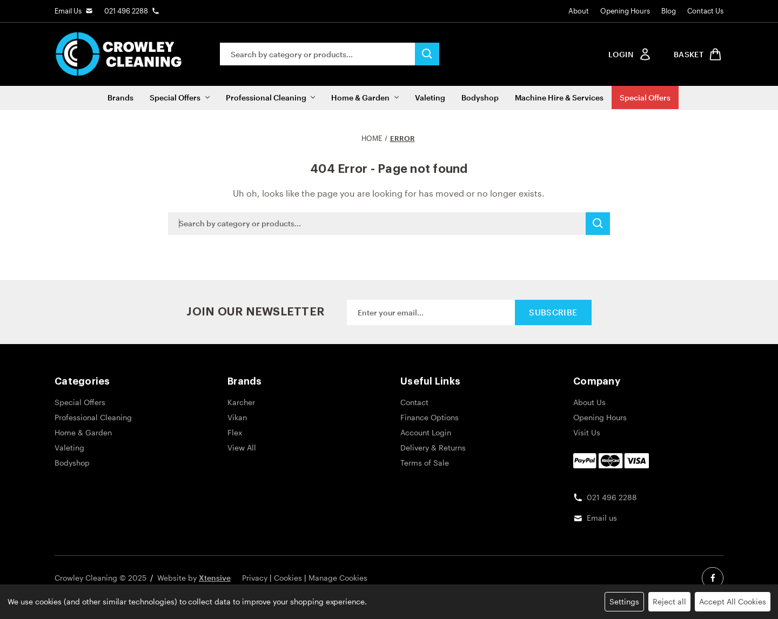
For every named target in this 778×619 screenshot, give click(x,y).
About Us (589, 402)
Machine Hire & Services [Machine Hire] (559, 97)
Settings (624, 601)
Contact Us (705, 10)
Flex (234, 432)
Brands (120, 97)
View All (241, 447)
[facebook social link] (712, 578)
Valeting (430, 97)
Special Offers (179, 97)
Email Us (68, 10)
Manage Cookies (337, 577)
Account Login (425, 432)
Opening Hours (625, 10)
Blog (668, 10)
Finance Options (429, 417)
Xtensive (215, 577)
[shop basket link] (695, 54)
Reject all (669, 601)
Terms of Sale (424, 462)
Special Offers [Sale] (645, 97)
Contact (414, 402)
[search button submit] (427, 54)
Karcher (241, 402)
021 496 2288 (126, 10)
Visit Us (586, 432)
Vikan (237, 417)
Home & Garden (364, 97)
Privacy (254, 577)
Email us (602, 517)
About (578, 10)
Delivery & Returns (433, 447)
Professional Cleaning (270, 97)
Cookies (288, 577)
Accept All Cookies (732, 601)
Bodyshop (480, 97)
